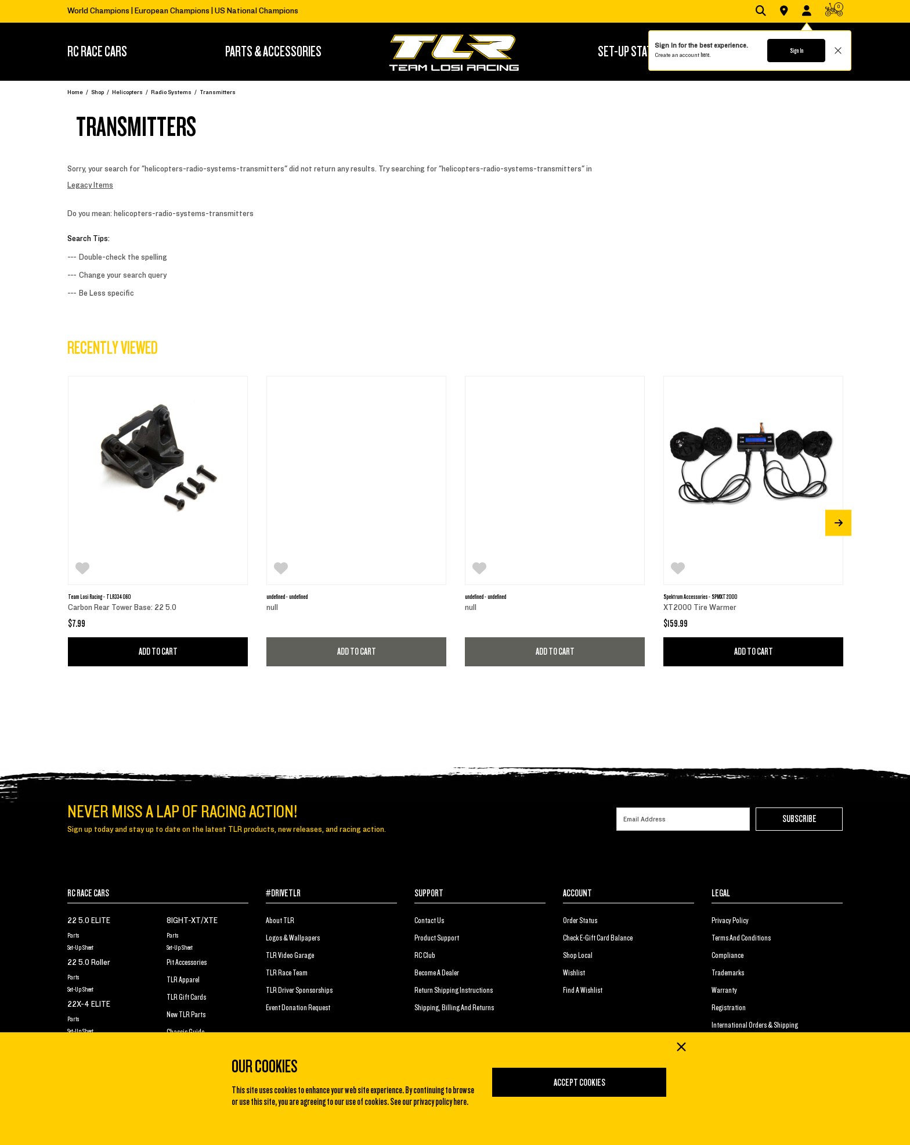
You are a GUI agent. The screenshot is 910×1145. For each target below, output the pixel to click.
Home (75, 92)
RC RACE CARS (88, 893)
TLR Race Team (287, 973)
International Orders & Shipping (755, 1025)
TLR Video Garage (290, 956)
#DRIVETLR (283, 893)
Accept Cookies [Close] (579, 1083)
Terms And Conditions (741, 938)
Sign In (796, 50)
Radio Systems (171, 92)
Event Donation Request (298, 1008)
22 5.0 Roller (88, 963)
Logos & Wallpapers (293, 938)
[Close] (680, 1048)
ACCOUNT (577, 893)
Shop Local (578, 956)
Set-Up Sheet (80, 947)
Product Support (436, 938)
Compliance (727, 956)
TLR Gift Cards (186, 997)
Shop (97, 92)
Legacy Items (90, 185)
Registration (729, 1008)
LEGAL (721, 893)
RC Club (424, 956)
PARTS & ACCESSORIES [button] (273, 51)
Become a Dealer (436, 973)
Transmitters (218, 92)
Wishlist (574, 973)
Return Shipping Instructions (453, 990)
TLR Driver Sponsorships (299, 990)
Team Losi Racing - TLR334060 (99, 596)
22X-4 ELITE (88, 1004)
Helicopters (127, 92)
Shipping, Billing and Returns (454, 1008)
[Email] (683, 819)
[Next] (838, 522)
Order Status (580, 921)
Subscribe (799, 819)
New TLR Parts (186, 1015)
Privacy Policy (730, 921)
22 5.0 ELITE (88, 921)
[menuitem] (114, 52)
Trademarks (728, 973)
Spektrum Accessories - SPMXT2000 (700, 596)
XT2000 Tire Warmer (699, 608)
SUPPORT (428, 893)
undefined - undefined (287, 596)
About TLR (280, 921)
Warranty (724, 990)
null (272, 608)
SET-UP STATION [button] (632, 51)
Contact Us (429, 921)
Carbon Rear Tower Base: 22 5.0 (122, 608)
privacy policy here (440, 1102)
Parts (73, 935)
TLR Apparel (183, 980)
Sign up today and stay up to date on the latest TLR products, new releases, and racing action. (226, 829)
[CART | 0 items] (834, 12)
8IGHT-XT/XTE (192, 921)
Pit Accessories (187, 963)
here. (705, 54)
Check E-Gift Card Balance (598, 938)
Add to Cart (158, 652)
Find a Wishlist (582, 990)
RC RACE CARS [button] (97, 51)
